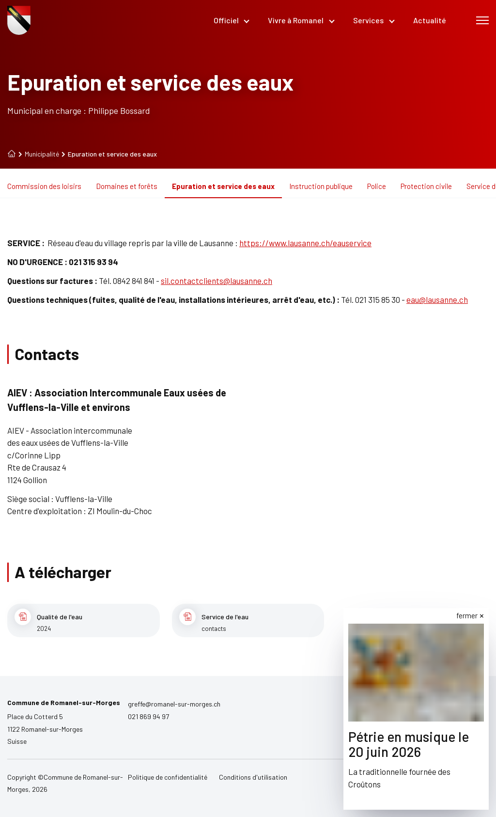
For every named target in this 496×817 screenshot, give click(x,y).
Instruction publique (321, 186)
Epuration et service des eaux (223, 186)
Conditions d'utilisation (253, 777)
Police (376, 186)
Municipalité (38, 154)
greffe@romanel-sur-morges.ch (174, 704)
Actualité (429, 20)
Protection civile (426, 186)
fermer (467, 615)
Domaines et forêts (126, 186)
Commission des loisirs (44, 186)
